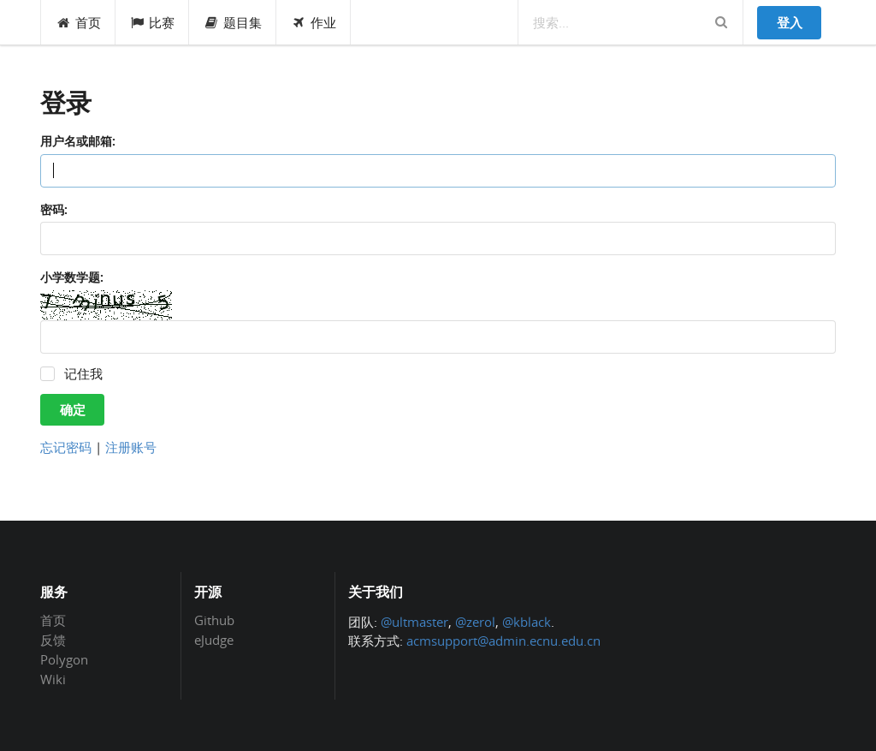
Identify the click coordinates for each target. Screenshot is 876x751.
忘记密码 (66, 447)
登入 (789, 22)
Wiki (53, 679)
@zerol (475, 621)
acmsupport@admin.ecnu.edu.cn (503, 640)
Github (214, 621)
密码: (54, 209)
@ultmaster (414, 621)
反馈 (53, 639)
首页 (78, 22)
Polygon (64, 659)
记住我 (83, 374)
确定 (73, 409)
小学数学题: (72, 277)
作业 (313, 22)
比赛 (152, 22)
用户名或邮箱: (77, 141)
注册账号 (131, 447)
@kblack (526, 621)
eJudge (214, 639)
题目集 (233, 22)
